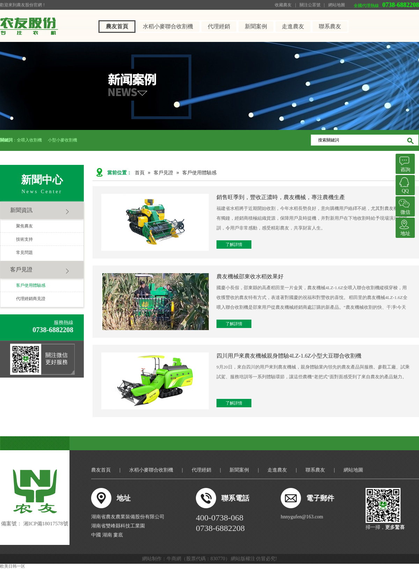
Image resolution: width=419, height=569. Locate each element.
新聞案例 (256, 26)
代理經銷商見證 (30, 298)
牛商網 (174, 558)
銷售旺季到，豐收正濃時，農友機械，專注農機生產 (280, 197)
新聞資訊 (21, 210)
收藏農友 (283, 4)
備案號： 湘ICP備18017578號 (34, 523)
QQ (404, 184)
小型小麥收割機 (62, 140)
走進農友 (293, 26)
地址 (404, 227)
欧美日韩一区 (12, 566)
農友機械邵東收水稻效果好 (250, 276)
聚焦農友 (24, 226)
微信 (404, 205)
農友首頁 (117, 26)
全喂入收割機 (30, 140)
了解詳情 (234, 244)
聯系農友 (330, 26)
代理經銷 (219, 26)
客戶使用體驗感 (30, 285)
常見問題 (24, 252)
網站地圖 (336, 4)
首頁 (140, 172)
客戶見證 (21, 269)
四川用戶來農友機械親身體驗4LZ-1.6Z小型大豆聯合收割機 (288, 356)
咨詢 (404, 163)
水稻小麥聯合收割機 (168, 26)
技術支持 (24, 239)
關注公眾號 (310, 4)
